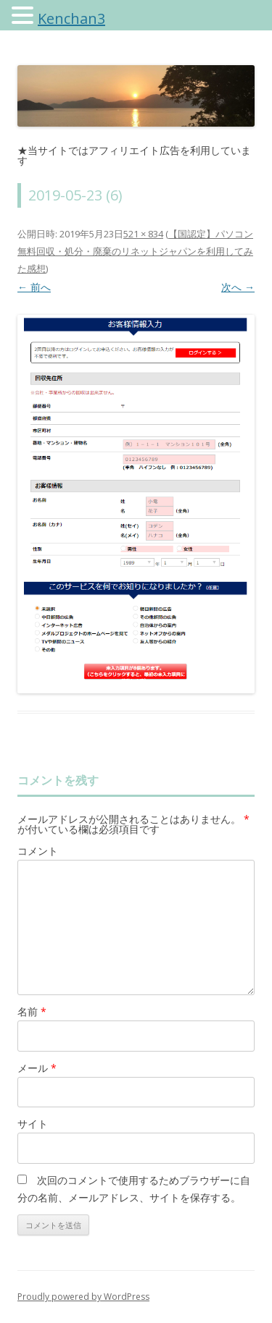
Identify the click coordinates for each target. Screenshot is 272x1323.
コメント (37, 851)
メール (37, 1068)
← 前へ (34, 287)
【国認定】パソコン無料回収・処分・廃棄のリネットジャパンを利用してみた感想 (135, 251)
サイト (32, 1123)
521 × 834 (143, 233)
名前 (31, 1011)
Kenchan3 (71, 18)
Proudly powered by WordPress (83, 1296)
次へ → (238, 287)
